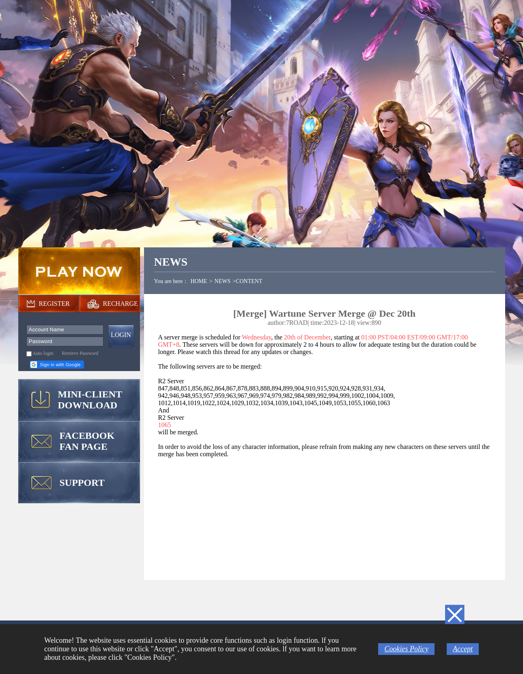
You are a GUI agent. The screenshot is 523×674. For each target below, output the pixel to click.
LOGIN (121, 334)
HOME (198, 281)
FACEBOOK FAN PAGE (87, 441)
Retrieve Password (80, 353)
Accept (463, 649)
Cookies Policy (406, 649)
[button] (57, 365)
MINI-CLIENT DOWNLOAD (90, 399)
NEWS (223, 281)
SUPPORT (82, 482)
